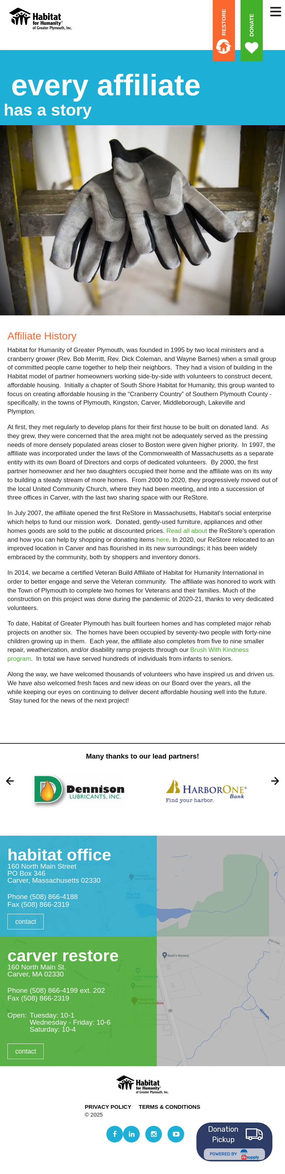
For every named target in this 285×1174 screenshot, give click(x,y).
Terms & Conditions (169, 1107)
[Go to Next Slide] (275, 781)
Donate (251, 25)
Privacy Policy (108, 1107)
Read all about (186, 530)
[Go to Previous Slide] (10, 781)
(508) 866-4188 (54, 897)
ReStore (224, 22)
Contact (26, 921)
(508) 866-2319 (45, 904)
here (162, 539)
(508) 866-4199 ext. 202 (67, 990)
